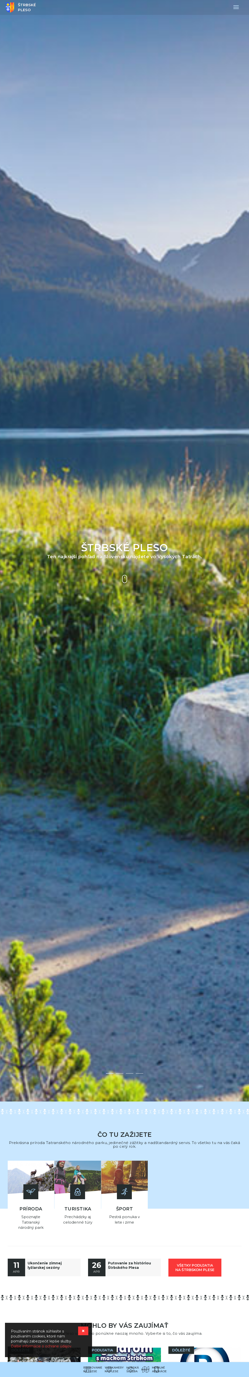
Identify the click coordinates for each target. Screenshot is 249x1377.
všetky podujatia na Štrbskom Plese (194, 1266)
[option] (124, 551)
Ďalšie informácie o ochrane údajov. (41, 1346)
